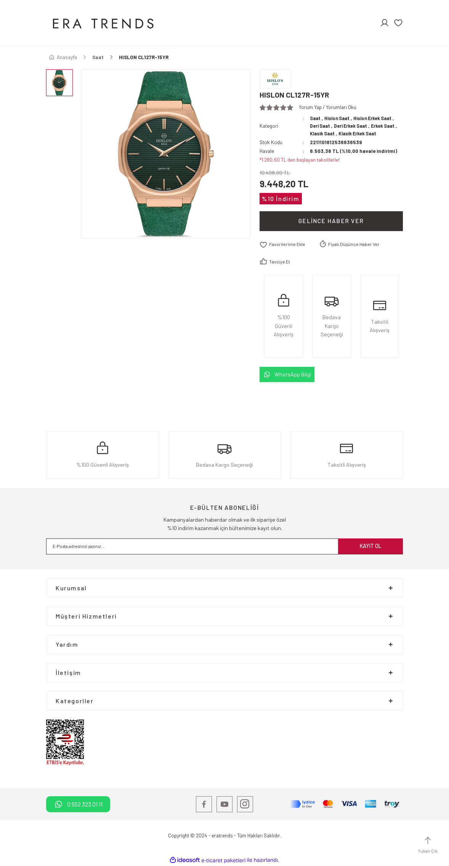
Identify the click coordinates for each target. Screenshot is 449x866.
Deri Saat (321, 126)
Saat (315, 118)
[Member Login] (384, 22)
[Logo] (102, 22)
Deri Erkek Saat (353, 126)
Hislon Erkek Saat (377, 118)
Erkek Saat (387, 126)
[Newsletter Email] (224, 546)
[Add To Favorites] (284, 244)
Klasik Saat (323, 133)
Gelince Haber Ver (331, 221)
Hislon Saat (339, 118)
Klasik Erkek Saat (361, 133)
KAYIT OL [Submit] (371, 546)
